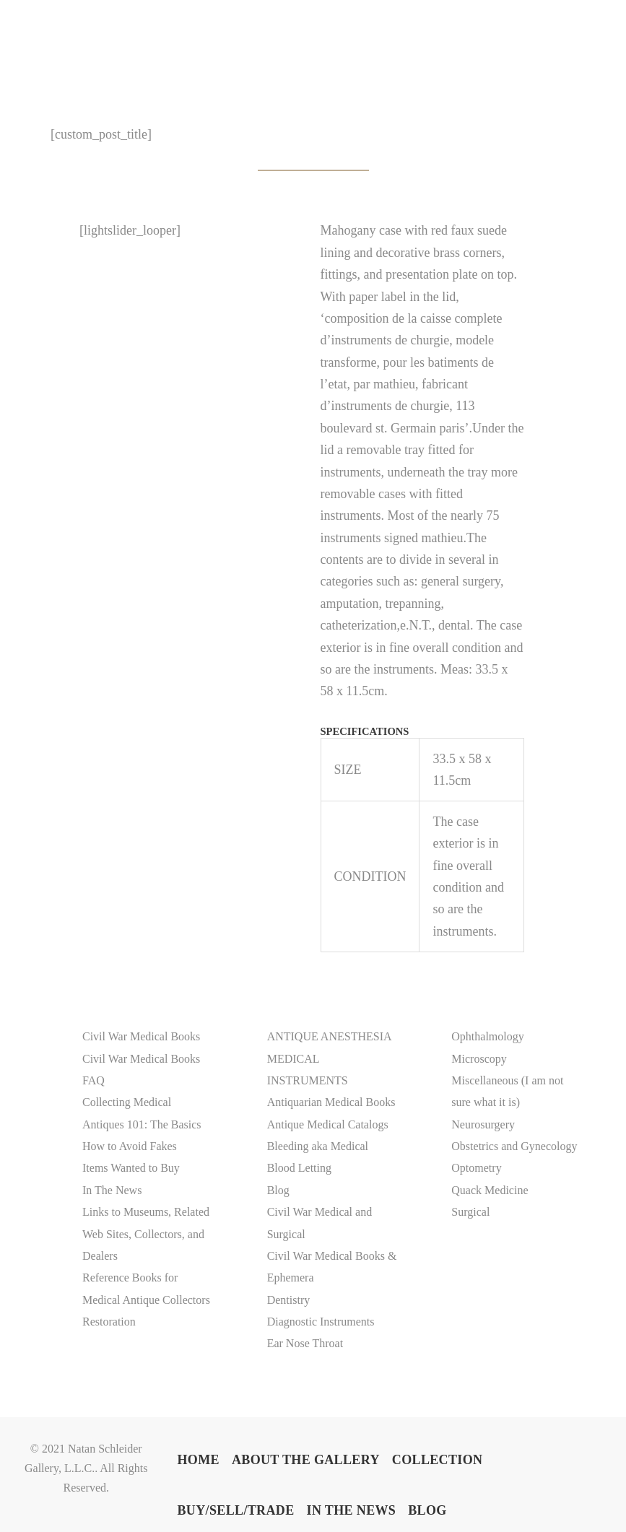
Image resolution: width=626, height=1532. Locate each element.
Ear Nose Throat (305, 1343)
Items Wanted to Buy (131, 1168)
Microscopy (478, 1059)
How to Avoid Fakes (129, 1146)
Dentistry (288, 1300)
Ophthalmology (487, 1036)
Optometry (476, 1168)
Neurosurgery (483, 1124)
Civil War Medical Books (141, 1036)
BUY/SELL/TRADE (235, 1511)
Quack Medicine (489, 1190)
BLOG (427, 1511)
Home (198, 1460)
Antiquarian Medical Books (331, 1102)
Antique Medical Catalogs (327, 1124)
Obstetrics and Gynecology (514, 1146)
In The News (112, 1190)
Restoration (109, 1321)
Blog (278, 1190)
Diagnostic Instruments (321, 1321)
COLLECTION (437, 1460)
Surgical (470, 1212)
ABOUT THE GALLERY (306, 1460)
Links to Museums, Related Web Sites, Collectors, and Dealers (145, 1234)
